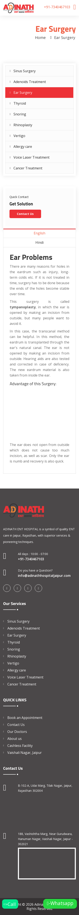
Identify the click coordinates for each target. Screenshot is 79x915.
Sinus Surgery (24, 71)
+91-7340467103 (57, 7)
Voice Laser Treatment (31, 157)
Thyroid (19, 103)
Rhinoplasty (22, 125)
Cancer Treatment (27, 168)
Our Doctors (17, 731)
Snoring (19, 114)
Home (40, 37)
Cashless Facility (20, 745)
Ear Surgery (22, 92)
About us (14, 738)
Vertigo (19, 135)
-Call (9, 904)
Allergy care (22, 146)
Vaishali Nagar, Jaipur (24, 752)
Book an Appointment (24, 717)
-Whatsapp (60, 903)
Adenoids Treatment (29, 81)
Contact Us (25, 214)
